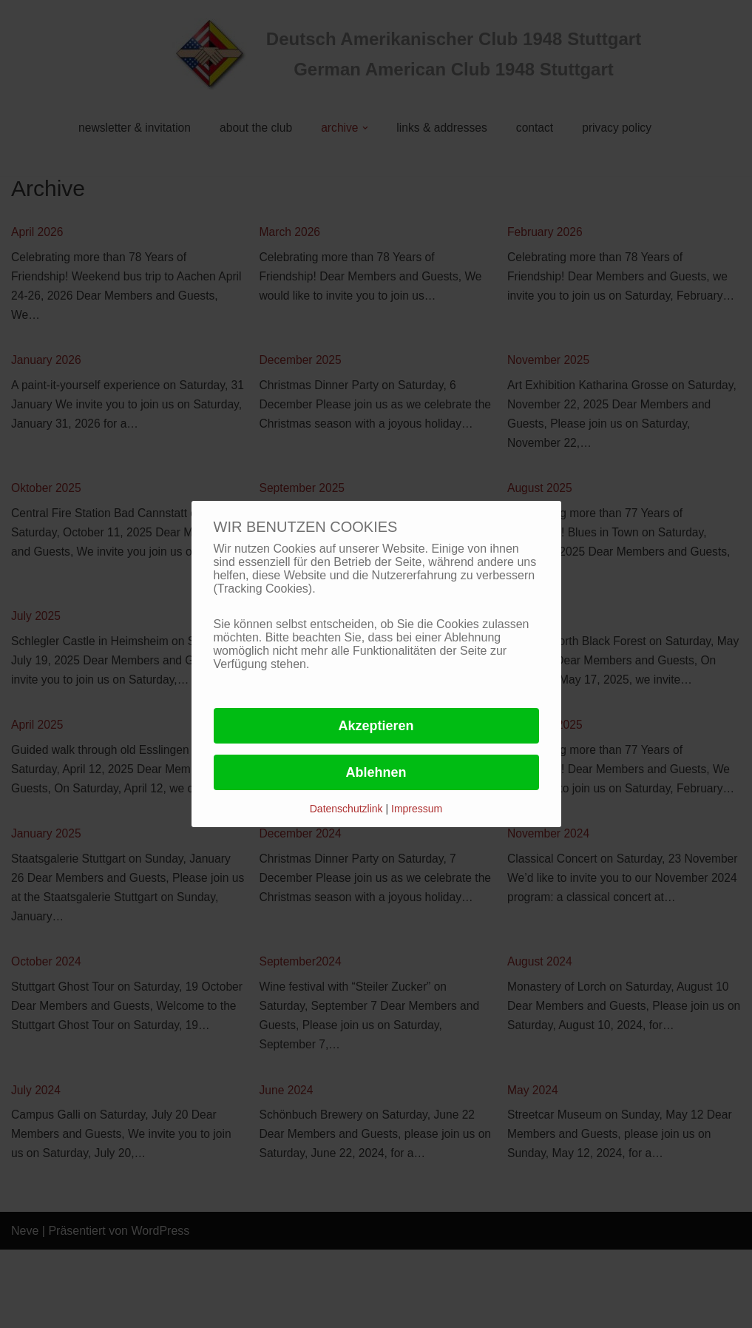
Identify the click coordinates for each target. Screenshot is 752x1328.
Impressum (416, 809)
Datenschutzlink (348, 809)
